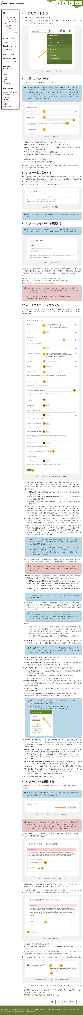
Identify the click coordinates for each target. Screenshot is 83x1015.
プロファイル (9, 50)
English (6, 99)
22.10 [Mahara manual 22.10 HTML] (5, 72)
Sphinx (36, 1011)
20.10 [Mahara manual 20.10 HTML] (5, 81)
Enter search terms (9, 58)
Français (6, 102)
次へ (65, 3)
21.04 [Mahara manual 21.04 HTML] (5, 79)
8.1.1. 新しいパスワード (11, 19)
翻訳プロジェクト (55, 618)
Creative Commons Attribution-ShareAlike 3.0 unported (40, 1009)
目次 (5, 13)
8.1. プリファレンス (9, 17)
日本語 (6, 104)
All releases (7, 84)
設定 (78, 3)
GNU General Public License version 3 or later (69, 1009)
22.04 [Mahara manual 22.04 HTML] (5, 75)
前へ (58, 3)
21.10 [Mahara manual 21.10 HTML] (5, 77)
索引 (71, 3)
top (79, 1001)
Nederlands (7, 106)
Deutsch (6, 97)
